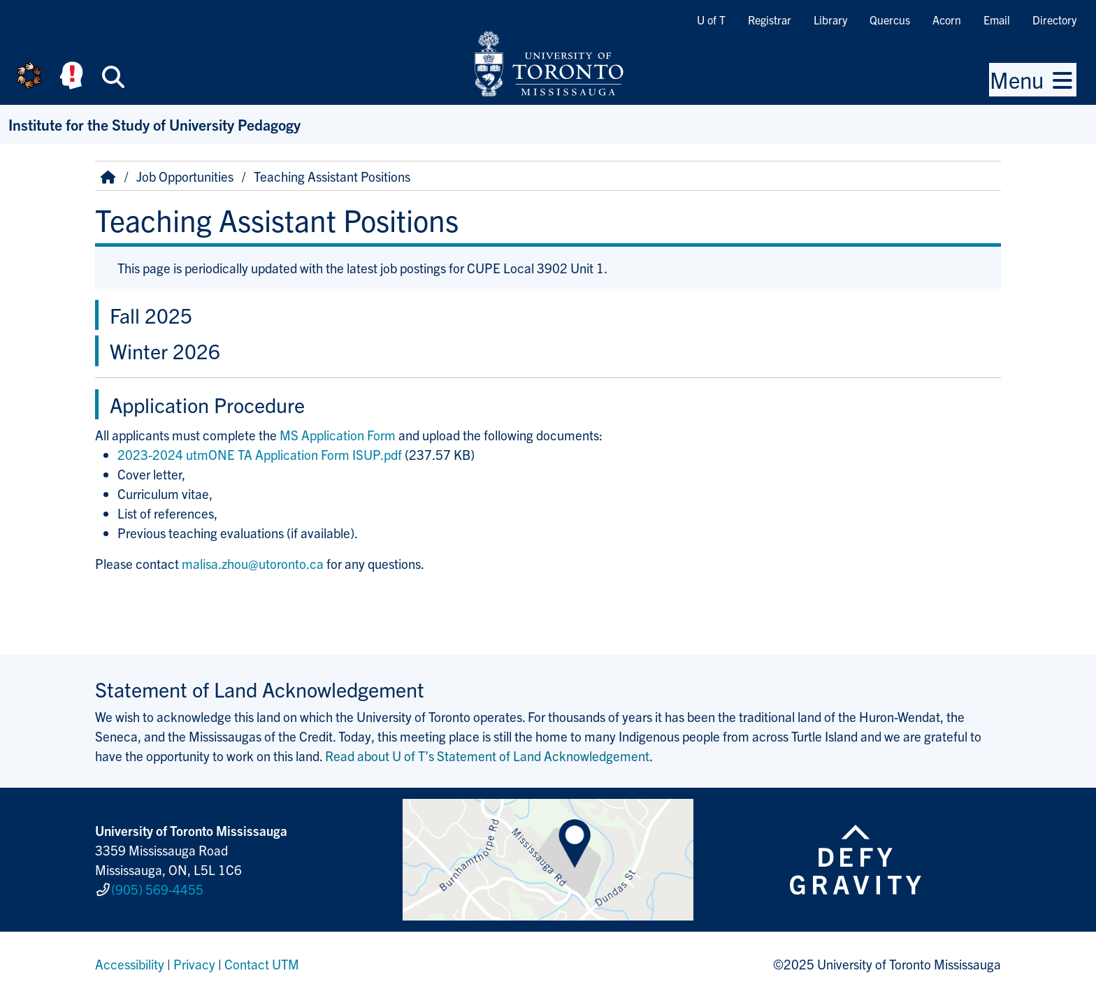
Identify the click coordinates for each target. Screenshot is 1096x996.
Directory (1054, 20)
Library (830, 20)
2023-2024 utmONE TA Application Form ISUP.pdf (259, 454)
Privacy (194, 963)
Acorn (946, 20)
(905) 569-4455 (157, 889)
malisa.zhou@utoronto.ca (253, 563)
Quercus (890, 20)
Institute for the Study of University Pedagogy (154, 124)
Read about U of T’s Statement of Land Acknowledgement (487, 755)
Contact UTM (261, 963)
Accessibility (129, 963)
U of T (711, 20)
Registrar (769, 20)
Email (996, 20)
